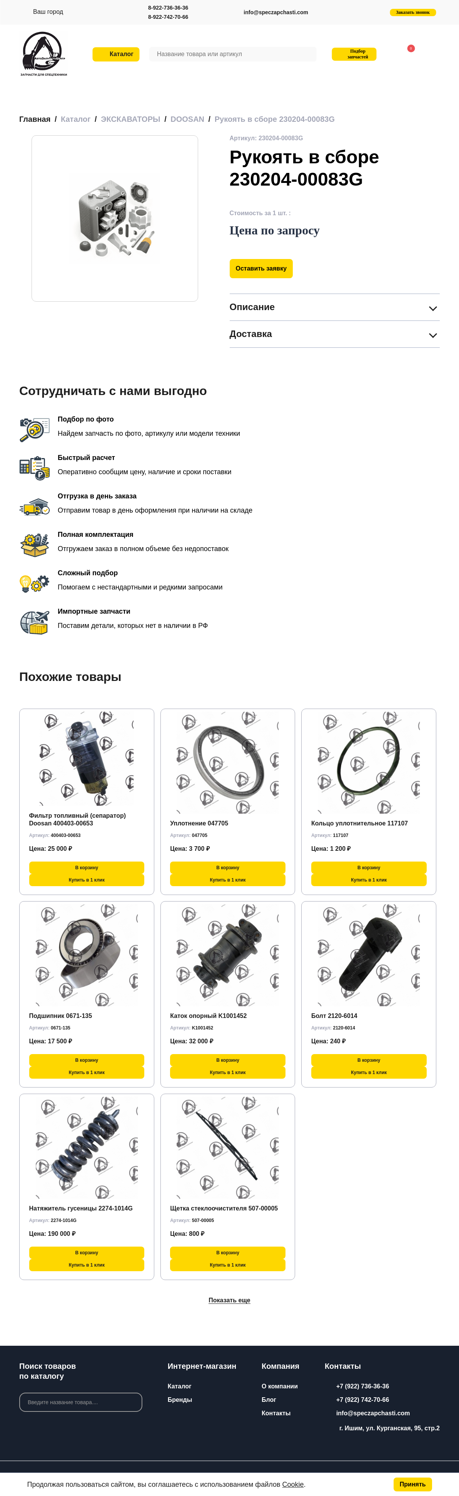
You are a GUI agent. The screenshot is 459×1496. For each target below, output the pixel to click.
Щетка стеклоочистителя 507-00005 (224, 1208)
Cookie (293, 1484)
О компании (280, 1386)
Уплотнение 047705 (199, 823)
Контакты (276, 1413)
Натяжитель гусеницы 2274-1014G (81, 1208)
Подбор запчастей (353, 54)
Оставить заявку (261, 268)
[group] (115, 218)
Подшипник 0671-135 (60, 1016)
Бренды (180, 1399)
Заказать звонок (413, 12)
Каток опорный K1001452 (208, 1016)
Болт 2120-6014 (334, 1016)
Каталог (180, 1386)
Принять (413, 1484)
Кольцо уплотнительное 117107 (359, 823)
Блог (269, 1399)
